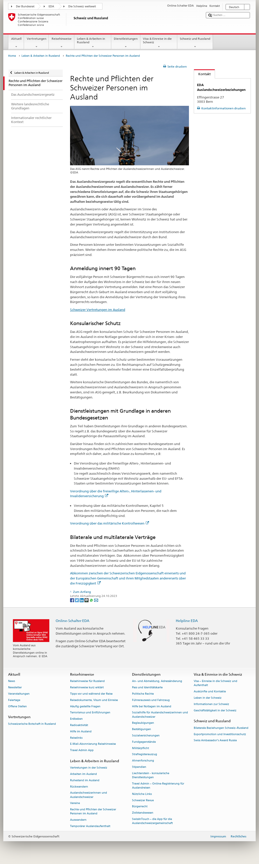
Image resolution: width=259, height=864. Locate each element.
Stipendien (139, 767)
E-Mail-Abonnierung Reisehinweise (93, 744)
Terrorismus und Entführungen (90, 712)
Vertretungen (36, 43)
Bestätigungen (141, 729)
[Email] (96, 600)
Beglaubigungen (143, 723)
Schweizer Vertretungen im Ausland (97, 310)
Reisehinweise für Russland (87, 681)
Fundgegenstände (144, 742)
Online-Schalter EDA (72, 620)
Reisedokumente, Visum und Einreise (94, 700)
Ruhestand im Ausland (84, 780)
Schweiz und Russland (195, 43)
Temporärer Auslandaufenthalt (90, 826)
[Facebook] (72, 600)
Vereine (75, 803)
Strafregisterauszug (144, 754)
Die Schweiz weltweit (82, 6)
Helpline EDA (187, 620)
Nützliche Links (142, 794)
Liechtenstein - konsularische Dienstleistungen (150, 775)
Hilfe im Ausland (81, 731)
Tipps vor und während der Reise (91, 693)
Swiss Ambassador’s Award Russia (215, 740)
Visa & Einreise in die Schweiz (159, 43)
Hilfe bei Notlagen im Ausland (151, 706)
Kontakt (202, 74)
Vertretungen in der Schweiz (88, 768)
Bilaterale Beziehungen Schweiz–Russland (221, 728)
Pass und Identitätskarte (147, 687)
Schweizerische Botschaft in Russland (32, 724)
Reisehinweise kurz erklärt (87, 687)
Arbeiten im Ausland (83, 774)
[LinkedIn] (82, 600)
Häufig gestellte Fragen (85, 706)
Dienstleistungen (126, 43)
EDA (51, 6)
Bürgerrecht (139, 806)
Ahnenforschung (143, 760)
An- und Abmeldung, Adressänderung (157, 681)
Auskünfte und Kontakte (210, 691)
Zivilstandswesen (142, 813)
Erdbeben (76, 719)
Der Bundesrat (25, 6)
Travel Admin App (82, 750)
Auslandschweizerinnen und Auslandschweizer (88, 795)
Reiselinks (76, 737)
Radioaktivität (79, 725)
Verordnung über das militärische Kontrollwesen (109, 523)
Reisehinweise (61, 43)
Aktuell (16, 43)
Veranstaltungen (19, 693)
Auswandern (78, 820)
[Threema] (86, 600)
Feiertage (14, 700)
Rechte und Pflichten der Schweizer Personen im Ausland (93, 811)
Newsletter (15, 687)
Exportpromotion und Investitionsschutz (220, 734)
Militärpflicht (140, 748)
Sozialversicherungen (146, 735)
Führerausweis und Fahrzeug (151, 700)
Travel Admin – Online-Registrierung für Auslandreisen (158, 785)
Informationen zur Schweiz (211, 704)
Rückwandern (79, 786)
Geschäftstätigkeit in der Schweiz (215, 710)
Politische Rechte (143, 693)
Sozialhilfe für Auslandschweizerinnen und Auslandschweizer (160, 714)
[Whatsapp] (91, 600)
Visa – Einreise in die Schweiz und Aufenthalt (215, 683)
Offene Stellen (17, 706)
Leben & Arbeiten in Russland (93, 43)
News (11, 681)
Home (12, 55)
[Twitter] (77, 600)
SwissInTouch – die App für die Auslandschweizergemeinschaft (152, 821)
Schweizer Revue (143, 800)
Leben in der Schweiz (208, 697)
